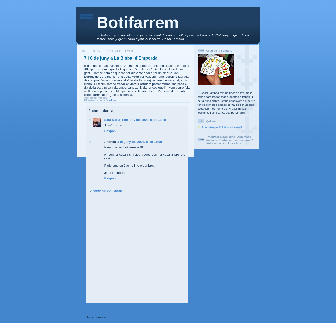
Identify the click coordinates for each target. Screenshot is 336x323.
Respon (110, 131)
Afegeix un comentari (106, 190)
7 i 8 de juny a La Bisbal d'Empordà (121, 58)
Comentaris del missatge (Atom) (131, 317)
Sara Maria (112, 120)
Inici (137, 308)
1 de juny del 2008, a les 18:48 (144, 120)
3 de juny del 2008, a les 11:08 (139, 142)
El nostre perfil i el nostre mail (222, 127)
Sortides (111, 100)
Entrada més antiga (173, 308)
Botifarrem (138, 22)
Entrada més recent (100, 308)
